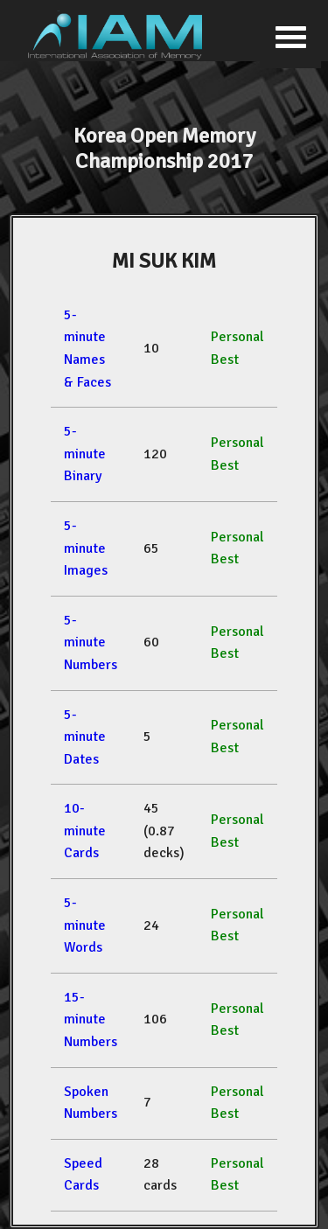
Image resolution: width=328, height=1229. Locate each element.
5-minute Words (85, 925)
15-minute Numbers (90, 1019)
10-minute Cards (85, 831)
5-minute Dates (85, 737)
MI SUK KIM (164, 261)
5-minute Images (86, 548)
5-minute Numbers (90, 642)
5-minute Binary (85, 453)
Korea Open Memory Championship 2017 (164, 148)
